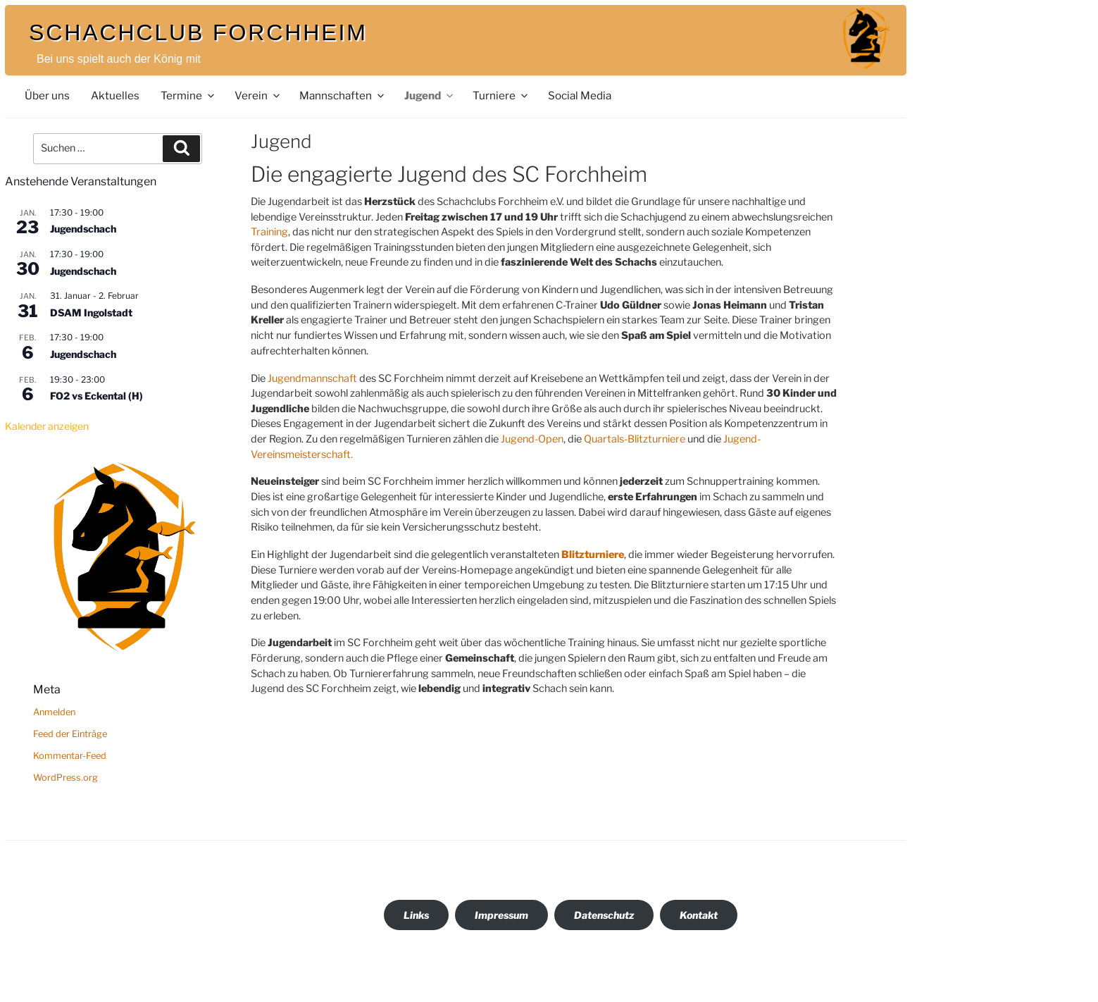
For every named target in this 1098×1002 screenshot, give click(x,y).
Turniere (501, 95)
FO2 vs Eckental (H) (96, 396)
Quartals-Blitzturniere (634, 439)
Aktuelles (115, 95)
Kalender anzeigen (47, 426)
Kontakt (699, 915)
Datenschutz (604, 915)
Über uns (47, 95)
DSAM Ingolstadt (91, 312)
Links (416, 915)
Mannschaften (342, 95)
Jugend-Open (532, 439)
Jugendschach (83, 229)
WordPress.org (65, 777)
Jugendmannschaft (312, 378)
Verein (258, 95)
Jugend (429, 95)
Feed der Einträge (70, 734)
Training (269, 231)
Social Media (579, 95)
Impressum (501, 915)
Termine (188, 95)
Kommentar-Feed (69, 755)
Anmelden (54, 712)
